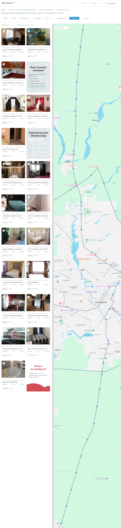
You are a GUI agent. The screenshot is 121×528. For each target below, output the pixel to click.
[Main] (8, 3)
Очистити (86, 18)
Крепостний (32, 140)
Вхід (102, 3)
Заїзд (5, 18)
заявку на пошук (38, 373)
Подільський (40, 140)
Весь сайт (93, 3)
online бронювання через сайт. (36, 87)
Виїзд (14, 18)
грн (7, 56)
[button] (119, 26)
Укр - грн (85, 3)
